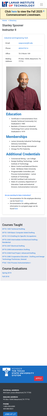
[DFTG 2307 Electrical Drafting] (13, 246)
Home (4, 20)
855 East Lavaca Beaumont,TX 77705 (17, 393)
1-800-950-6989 (9, 406)
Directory (13, 20)
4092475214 (23, 48)
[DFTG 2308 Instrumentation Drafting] (16, 249)
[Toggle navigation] (41, 4)
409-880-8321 (8, 409)
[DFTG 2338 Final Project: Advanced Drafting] (18, 253)
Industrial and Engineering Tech (16, 38)
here (14, 11)
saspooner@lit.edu (26, 43)
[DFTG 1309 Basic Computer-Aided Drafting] (18, 233)
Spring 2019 (6, 273)
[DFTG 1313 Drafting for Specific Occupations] (19, 236)
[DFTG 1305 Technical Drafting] (13, 229)
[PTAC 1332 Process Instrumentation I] (16, 263)
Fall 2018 (5, 276)
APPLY (39, 378)
